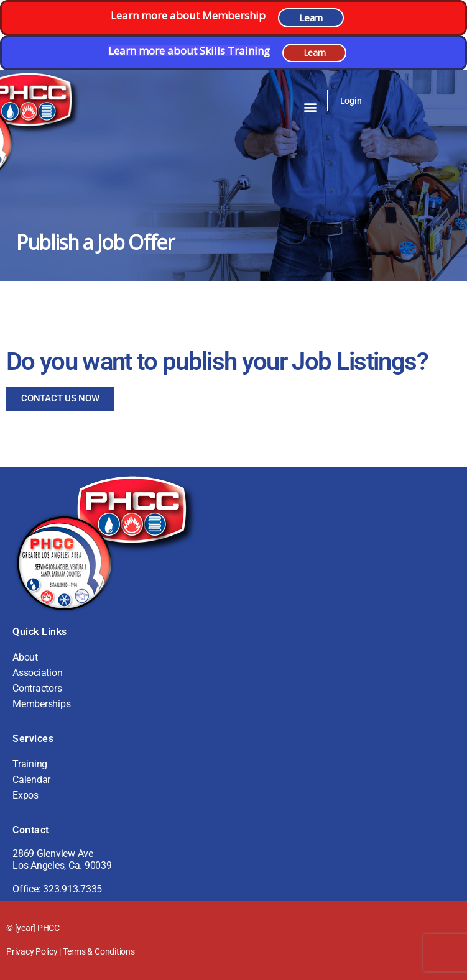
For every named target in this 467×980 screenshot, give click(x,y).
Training (29, 764)
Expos (25, 795)
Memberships (41, 704)
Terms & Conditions (99, 951)
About (25, 657)
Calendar (31, 779)
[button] (310, 106)
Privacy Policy (32, 951)
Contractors (37, 688)
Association (37, 673)
